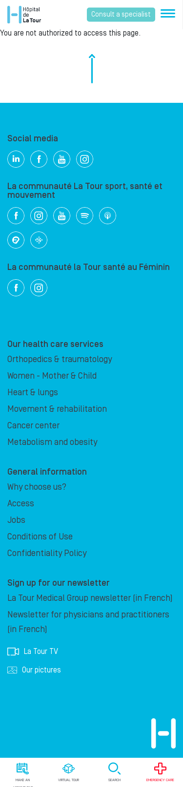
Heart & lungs (32, 392)
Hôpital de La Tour (24, 14)
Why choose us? (36, 487)
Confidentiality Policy (46, 553)
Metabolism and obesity (52, 442)
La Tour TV (32, 651)
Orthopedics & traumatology (59, 359)
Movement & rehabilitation (57, 409)
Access (20, 504)
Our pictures (34, 670)
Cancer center (33, 426)
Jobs (16, 520)
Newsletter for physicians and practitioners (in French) (88, 622)
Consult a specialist (121, 15)
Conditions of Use (40, 537)
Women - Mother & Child (52, 376)
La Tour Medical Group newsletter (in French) (90, 598)
